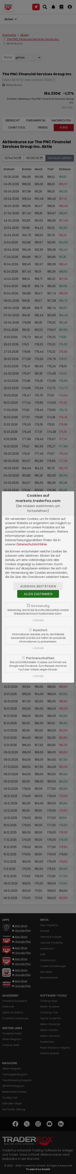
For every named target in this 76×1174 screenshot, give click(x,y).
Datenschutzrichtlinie (32, 544)
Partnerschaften (40, 658)
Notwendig (40, 606)
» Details (38, 620)
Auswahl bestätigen (38, 586)
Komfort (40, 630)
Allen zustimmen (38, 594)
